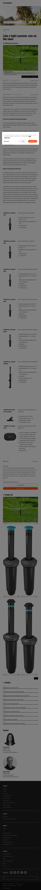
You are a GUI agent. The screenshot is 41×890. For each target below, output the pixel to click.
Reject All (23, 141)
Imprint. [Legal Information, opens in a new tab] (8, 137)
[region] (20, 138)
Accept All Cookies (32, 141)
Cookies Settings (6, 141)
